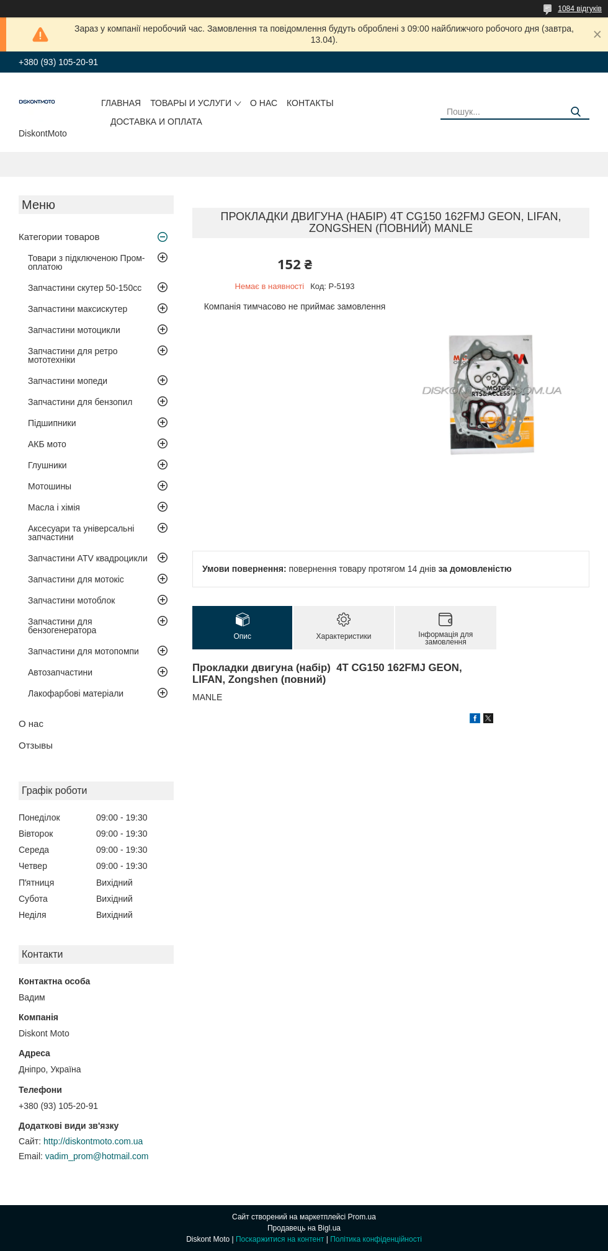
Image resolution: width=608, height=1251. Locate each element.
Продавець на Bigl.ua (304, 1228)
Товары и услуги (190, 103)
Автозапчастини (60, 672)
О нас (263, 103)
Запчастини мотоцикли (74, 330)
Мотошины (49, 486)
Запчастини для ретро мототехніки (72, 355)
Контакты (310, 103)
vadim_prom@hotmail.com (97, 1156)
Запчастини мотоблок (71, 600)
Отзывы (36, 745)
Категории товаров (59, 236)
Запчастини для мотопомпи (83, 651)
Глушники (47, 465)
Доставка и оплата (156, 122)
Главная (121, 103)
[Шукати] (575, 112)
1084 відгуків (580, 8)
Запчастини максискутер (77, 309)
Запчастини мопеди (67, 381)
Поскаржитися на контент (280, 1239)
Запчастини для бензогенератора (62, 626)
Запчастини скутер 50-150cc (84, 288)
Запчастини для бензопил (80, 402)
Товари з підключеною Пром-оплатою (86, 262)
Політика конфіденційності (376, 1239)
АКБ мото (47, 444)
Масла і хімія (54, 507)
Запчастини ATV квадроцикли (88, 558)
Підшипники (52, 423)
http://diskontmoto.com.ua (93, 1141)
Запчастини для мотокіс (76, 579)
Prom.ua (362, 1217)
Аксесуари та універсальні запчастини (81, 532)
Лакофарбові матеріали (75, 693)
